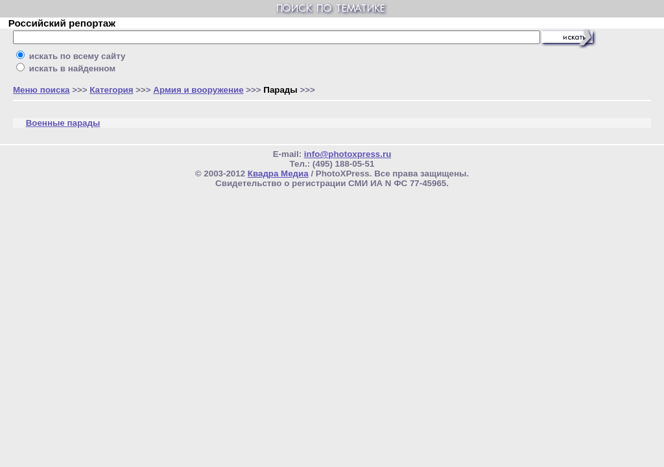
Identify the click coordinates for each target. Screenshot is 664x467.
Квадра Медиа (278, 173)
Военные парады (63, 123)
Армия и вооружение (198, 90)
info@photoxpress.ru (347, 154)
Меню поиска (41, 90)
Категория (111, 90)
